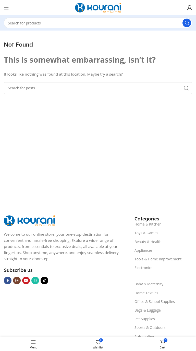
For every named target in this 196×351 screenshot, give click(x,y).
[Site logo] (98, 7)
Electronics (143, 267)
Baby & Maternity (148, 284)
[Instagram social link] (17, 280)
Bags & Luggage (147, 310)
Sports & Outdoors (150, 327)
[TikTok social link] (44, 280)
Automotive (144, 336)
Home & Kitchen (148, 224)
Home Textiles (146, 292)
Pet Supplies (144, 318)
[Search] (98, 23)
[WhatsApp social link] (35, 280)
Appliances (143, 250)
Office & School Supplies (154, 301)
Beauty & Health (148, 241)
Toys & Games (146, 232)
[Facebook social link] (7, 280)
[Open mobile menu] (6, 8)
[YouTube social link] (26, 280)
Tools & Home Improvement (157, 259)
